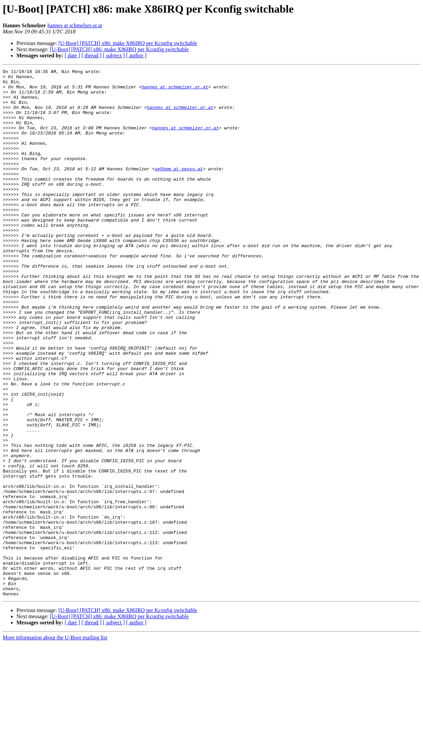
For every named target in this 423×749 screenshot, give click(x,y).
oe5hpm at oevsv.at (179, 189)
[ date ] (72, 55)
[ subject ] (114, 55)
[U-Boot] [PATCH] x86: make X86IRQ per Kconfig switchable (127, 43)
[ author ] (136, 55)
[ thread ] (91, 55)
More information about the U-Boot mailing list (55, 743)
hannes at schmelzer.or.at (75, 25)
